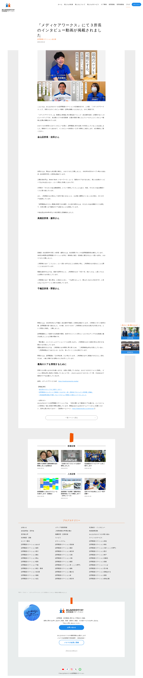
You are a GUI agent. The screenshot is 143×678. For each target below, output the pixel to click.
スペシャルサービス (95, 537)
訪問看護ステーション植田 (29, 548)
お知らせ (24, 527)
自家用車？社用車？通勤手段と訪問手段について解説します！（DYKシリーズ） (71, 494)
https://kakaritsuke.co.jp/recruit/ (83, 408)
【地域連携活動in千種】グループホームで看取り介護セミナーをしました (63, 395)
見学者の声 (24, 534)
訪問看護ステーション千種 (29, 565)
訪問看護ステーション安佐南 (64, 544)
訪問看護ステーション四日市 (64, 578)
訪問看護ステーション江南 (64, 554)
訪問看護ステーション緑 (63, 575)
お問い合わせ (136, 4)
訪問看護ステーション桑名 (29, 554)
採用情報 (112, 4)
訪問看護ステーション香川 (29, 551)
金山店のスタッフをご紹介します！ (50, 389)
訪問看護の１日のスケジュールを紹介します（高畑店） (47, 493)
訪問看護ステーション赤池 (98, 541)
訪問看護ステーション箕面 (98, 575)
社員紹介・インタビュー (97, 527)
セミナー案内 (25, 541)
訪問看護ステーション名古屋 (30, 572)
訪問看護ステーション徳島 (64, 568)
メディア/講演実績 (61, 527)
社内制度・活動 (26, 537)
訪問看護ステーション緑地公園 (99, 578)
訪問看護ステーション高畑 (98, 561)
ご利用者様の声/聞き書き (63, 531)
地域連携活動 (93, 531)
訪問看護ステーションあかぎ (30, 544)
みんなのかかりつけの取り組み (99, 534)
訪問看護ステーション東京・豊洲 (32, 568)
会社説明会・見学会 (27, 531)
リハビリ (58, 537)
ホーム (60, 4)
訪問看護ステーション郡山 (29, 558)
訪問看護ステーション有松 (98, 544)
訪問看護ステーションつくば (98, 565)
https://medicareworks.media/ (68, 381)
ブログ (128, 4)
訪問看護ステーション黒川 (98, 551)
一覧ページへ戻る (71, 417)
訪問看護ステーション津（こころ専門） (68, 565)
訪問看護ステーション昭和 (29, 561)
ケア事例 (104, 4)
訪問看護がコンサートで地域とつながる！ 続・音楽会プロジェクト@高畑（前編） (66, 392)
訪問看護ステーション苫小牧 (98, 568)
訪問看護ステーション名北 (29, 578)
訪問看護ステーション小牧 (64, 558)
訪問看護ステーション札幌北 (98, 558)
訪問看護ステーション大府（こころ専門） (103, 548)
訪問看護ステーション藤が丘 (64, 572)
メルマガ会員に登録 (71, 642)
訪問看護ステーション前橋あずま (100, 572)
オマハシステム (60, 541)
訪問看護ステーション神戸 (98, 554)
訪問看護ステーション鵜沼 (64, 548)
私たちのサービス (93, 4)
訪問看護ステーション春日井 (64, 551)
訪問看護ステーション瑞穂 (29, 575)
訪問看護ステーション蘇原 (64, 561)
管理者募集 (120, 4)
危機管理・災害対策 (61, 534)
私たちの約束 (68, 4)
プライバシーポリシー (71, 650)
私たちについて (80, 4)
